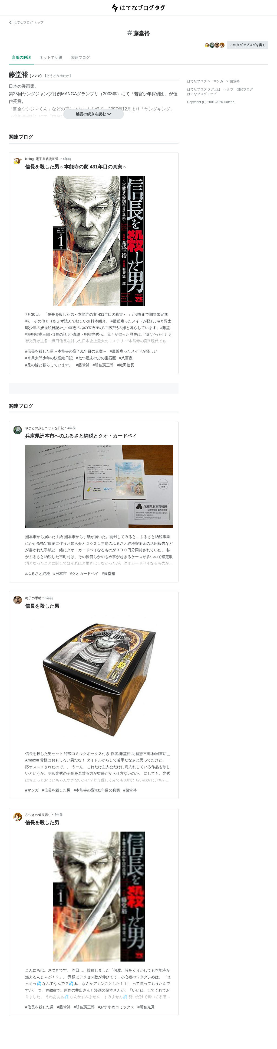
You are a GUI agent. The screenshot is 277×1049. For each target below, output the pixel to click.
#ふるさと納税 (37, 573)
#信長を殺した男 (56, 790)
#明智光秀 (146, 1007)
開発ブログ (245, 89)
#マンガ (32, 790)
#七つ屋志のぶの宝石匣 (96, 358)
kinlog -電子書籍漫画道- (42, 159)
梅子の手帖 (33, 598)
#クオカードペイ (84, 573)
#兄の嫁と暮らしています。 (49, 365)
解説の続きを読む (93, 114)
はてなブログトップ (201, 94)
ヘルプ (228, 89)
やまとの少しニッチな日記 (44, 428)
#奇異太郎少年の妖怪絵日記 (49, 358)
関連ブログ (80, 57)
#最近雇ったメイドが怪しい (133, 351)
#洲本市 (60, 573)
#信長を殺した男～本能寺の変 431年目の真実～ (66, 351)
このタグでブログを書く (247, 45)
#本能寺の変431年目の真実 (97, 790)
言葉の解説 (21, 57)
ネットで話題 (50, 57)
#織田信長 (125, 365)
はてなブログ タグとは (203, 89)
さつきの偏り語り (38, 815)
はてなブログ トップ (26, 22)
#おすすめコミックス (116, 1007)
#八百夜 (126, 358)
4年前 (67, 159)
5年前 (49, 598)
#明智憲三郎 (103, 365)
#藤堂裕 (83, 365)
